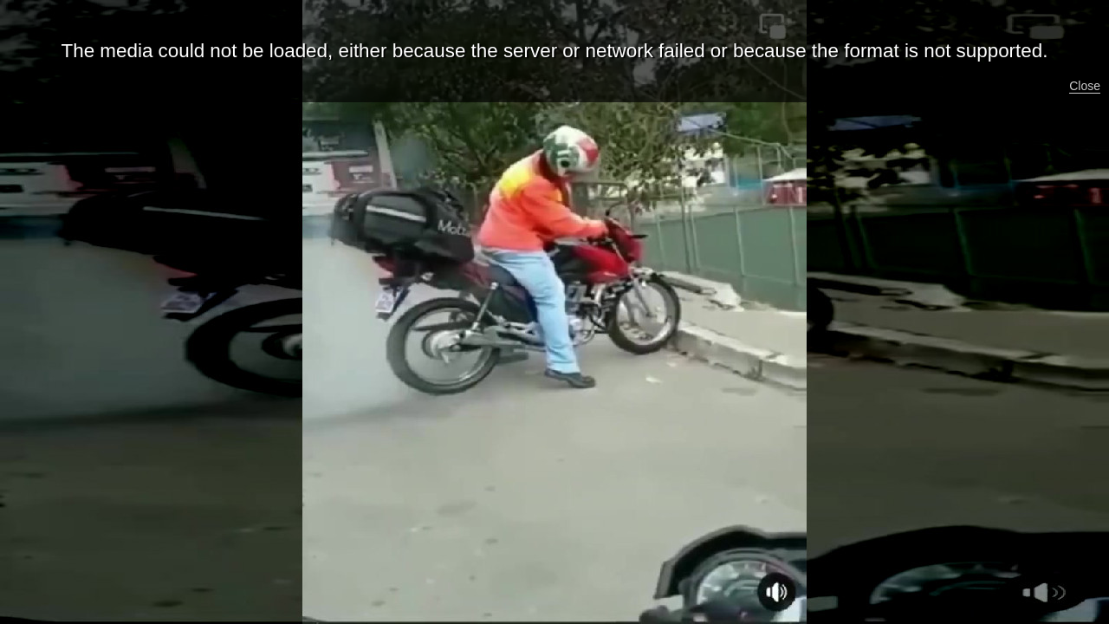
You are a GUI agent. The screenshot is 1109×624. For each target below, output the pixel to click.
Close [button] (1084, 86)
